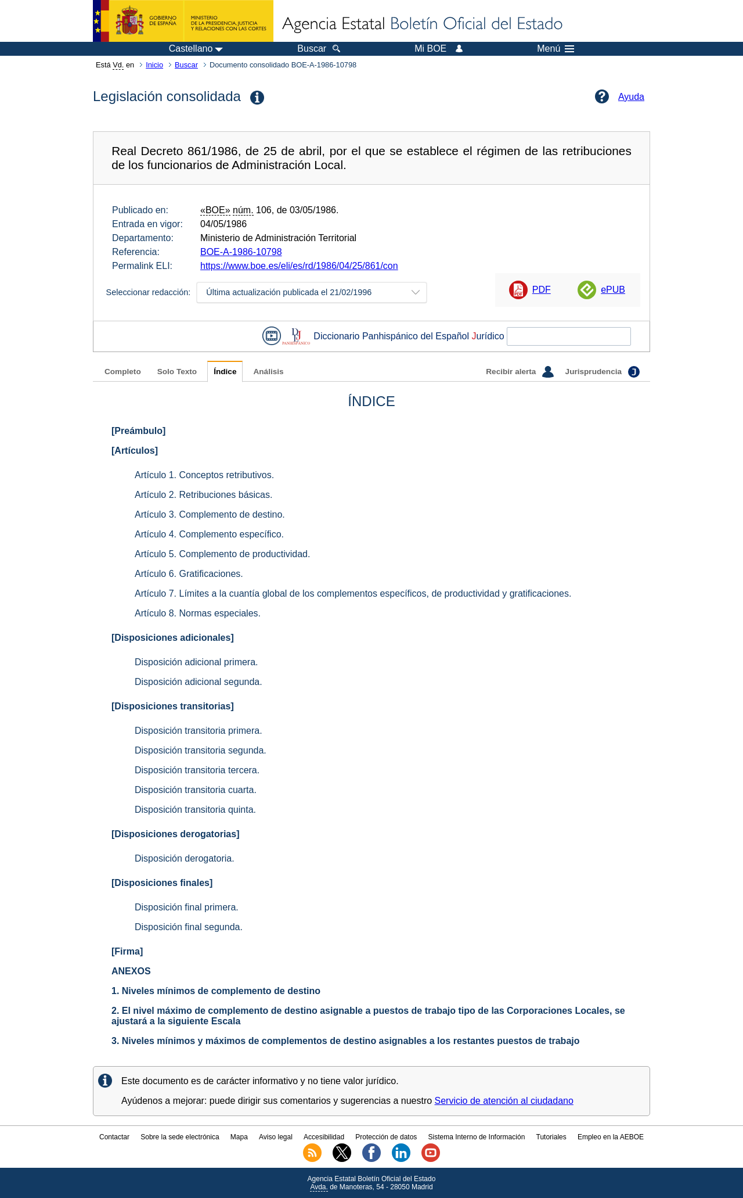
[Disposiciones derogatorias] (175, 834)
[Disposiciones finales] (161, 883)
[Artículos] (134, 450)
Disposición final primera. (187, 907)
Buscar (186, 64)
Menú (555, 48)
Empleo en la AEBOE (611, 1137)
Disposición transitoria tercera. (197, 770)
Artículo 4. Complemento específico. (209, 534)
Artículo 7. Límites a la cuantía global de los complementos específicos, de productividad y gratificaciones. (353, 593)
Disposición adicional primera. (196, 662)
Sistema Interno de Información (476, 1137)
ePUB (613, 290)
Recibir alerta (519, 372)
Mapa (239, 1137)
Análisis (268, 371)
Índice (225, 371)
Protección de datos (386, 1137)
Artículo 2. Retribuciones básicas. (203, 495)
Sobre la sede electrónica (179, 1137)
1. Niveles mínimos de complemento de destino (215, 991)
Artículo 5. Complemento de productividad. (222, 554)
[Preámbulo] (138, 431)
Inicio (154, 64)
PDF (541, 290)
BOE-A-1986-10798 (241, 252)
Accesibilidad (324, 1137)
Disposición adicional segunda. (198, 682)
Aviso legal (276, 1137)
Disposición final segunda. (189, 927)
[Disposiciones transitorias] (172, 706)
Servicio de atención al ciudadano (504, 1101)
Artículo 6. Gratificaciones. (189, 574)
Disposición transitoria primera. (198, 731)
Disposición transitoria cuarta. (196, 790)
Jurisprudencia (602, 372)
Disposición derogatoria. (185, 858)
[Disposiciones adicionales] (172, 638)
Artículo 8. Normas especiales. (198, 613)
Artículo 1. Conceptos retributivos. (204, 475)
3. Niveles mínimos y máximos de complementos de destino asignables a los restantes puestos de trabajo (345, 1041)
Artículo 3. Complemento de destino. (210, 514)
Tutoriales (551, 1137)
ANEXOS (131, 971)
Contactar (114, 1137)
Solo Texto (177, 371)
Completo (122, 371)
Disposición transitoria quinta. (195, 810)
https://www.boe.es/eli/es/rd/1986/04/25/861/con (299, 266)
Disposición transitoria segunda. (200, 750)
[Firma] (127, 951)
